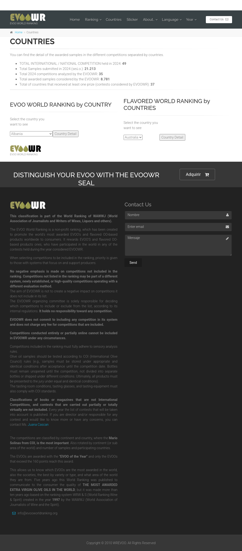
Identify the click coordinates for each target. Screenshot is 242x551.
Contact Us (219, 19)
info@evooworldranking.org (33, 513)
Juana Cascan (38, 424)
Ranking (91, 19)
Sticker (132, 19)
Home (75, 19)
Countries (113, 19)
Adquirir (197, 174)
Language (170, 19)
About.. (148, 19)
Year (189, 19)
